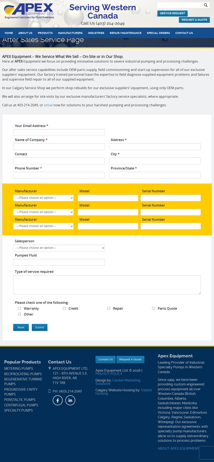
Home (9, 33)
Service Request (172, 13)
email (48, 105)
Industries (96, 33)
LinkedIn (70, 400)
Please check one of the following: (42, 302)
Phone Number (28, 168)
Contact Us (184, 33)
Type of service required (34, 271)
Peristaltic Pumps (20, 400)
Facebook (58, 400)
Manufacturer (26, 191)
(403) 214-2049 (110, 23)
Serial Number (153, 191)
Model (84, 191)
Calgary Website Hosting (115, 390)
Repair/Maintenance (125, 33)
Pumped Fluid (26, 255)
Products (45, 33)
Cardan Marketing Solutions (118, 382)
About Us (25, 33)
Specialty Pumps (18, 410)
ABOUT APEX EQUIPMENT (178, 448)
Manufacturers (70, 33)
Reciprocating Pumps (23, 374)
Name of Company (31, 139)
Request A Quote (194, 19)
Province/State (124, 168)
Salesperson (24, 241)
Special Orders (158, 33)
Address (119, 139)
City (115, 154)
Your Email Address (31, 125)
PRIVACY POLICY (109, 374)
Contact (21, 154)
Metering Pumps (18, 369)
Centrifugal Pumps (21, 405)
